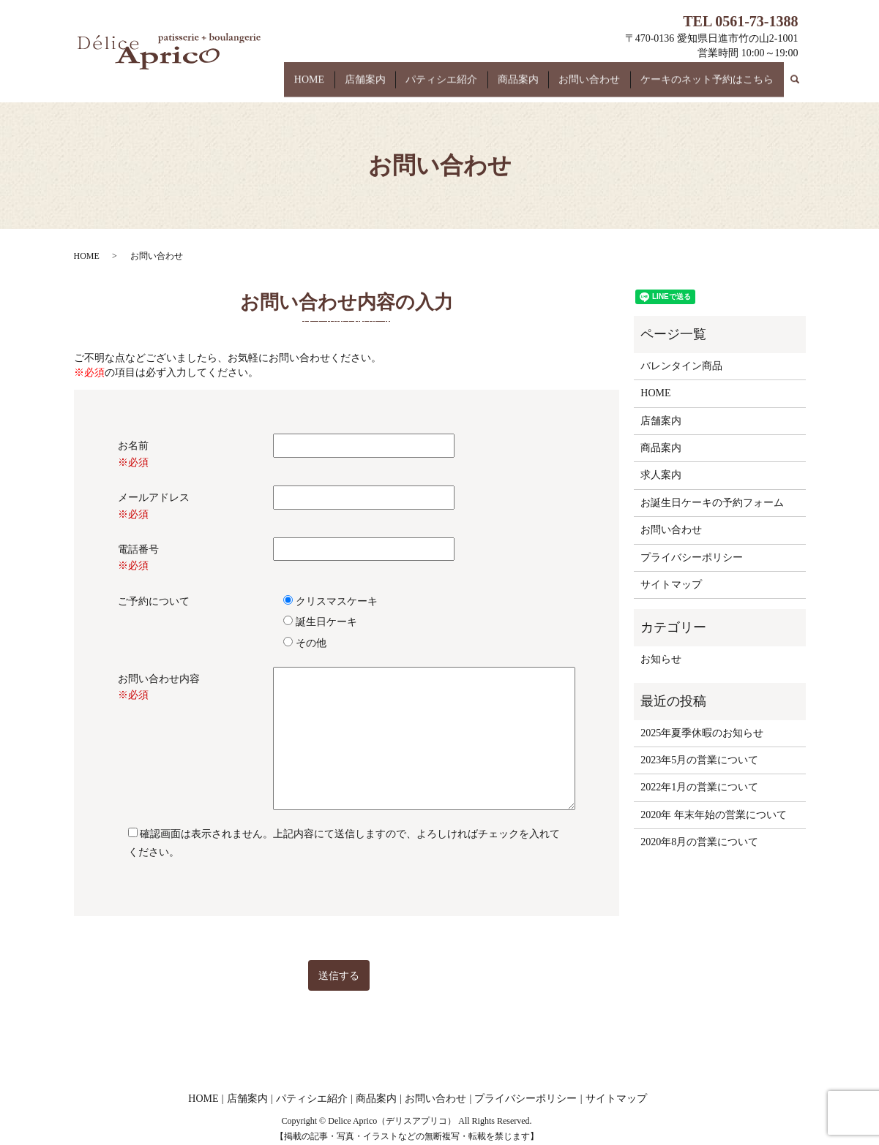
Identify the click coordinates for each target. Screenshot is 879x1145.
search (802, 82)
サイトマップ (671, 584)
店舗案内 (400, 86)
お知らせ (660, 659)
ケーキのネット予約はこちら (710, 86)
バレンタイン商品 (681, 365)
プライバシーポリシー (691, 557)
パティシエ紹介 (469, 86)
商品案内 (537, 86)
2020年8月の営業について (699, 841)
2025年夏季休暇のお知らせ (701, 733)
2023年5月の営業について (699, 760)
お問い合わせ (601, 86)
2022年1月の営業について (699, 787)
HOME (352, 86)
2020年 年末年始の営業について (713, 814)
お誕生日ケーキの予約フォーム (712, 502)
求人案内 (660, 474)
